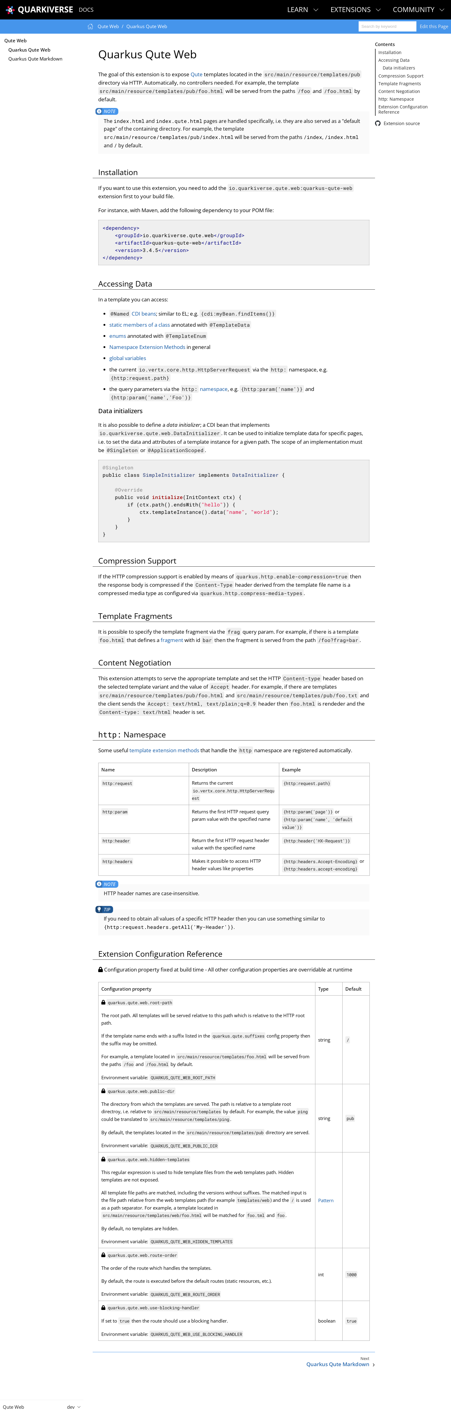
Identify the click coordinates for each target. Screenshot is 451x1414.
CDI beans (132, 313)
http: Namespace (396, 99)
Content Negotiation (399, 91)
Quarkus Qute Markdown (35, 58)
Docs (86, 9)
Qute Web (15, 40)
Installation (390, 52)
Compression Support (401, 76)
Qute (197, 74)
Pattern (326, 1200)
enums (117, 335)
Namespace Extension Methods (147, 346)
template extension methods (164, 750)
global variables (127, 358)
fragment (172, 640)
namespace (204, 388)
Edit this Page (434, 26)
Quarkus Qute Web (29, 49)
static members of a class (139, 324)
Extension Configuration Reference (403, 109)
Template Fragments (399, 83)
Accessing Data (394, 60)
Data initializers (399, 68)
